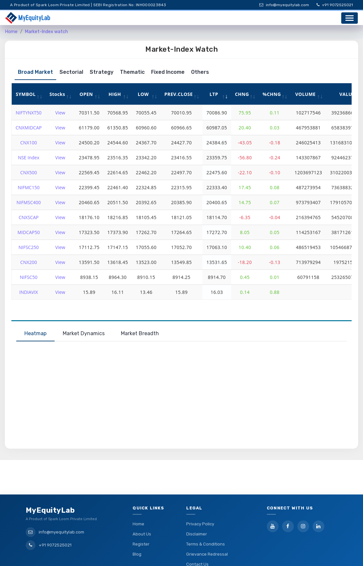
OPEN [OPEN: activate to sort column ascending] (86, 94)
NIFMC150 (29, 187)
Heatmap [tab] (35, 333)
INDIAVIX (28, 292)
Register (141, 519)
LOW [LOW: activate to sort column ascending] (143, 94)
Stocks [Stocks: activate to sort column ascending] (57, 94)
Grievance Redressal (207, 529)
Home (11, 31)
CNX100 (28, 142)
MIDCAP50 (29, 232)
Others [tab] (200, 72)
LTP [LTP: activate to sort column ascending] (214, 94)
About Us (142, 509)
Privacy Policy (200, 498)
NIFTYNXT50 (29, 113)
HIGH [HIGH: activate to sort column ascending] (115, 94)
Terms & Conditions (205, 519)
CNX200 (28, 262)
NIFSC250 (29, 247)
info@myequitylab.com (284, 5)
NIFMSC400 (29, 202)
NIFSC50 (28, 277)
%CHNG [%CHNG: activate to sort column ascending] (272, 94)
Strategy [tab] (101, 72)
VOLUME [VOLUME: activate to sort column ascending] (305, 94)
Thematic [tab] (132, 72)
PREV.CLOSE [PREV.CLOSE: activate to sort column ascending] (178, 94)
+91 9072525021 (335, 5)
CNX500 (28, 172)
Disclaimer (196, 509)
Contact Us (197, 539)
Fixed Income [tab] (168, 72)
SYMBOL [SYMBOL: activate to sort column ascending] (26, 94)
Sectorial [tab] (71, 72)
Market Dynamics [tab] (84, 333)
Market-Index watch (46, 31)
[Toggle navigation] (349, 18)
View (60, 113)
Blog (137, 529)
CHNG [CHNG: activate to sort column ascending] (242, 94)
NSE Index (28, 157)
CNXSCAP (28, 217)
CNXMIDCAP (29, 128)
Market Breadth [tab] (140, 333)
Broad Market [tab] (35, 72)
